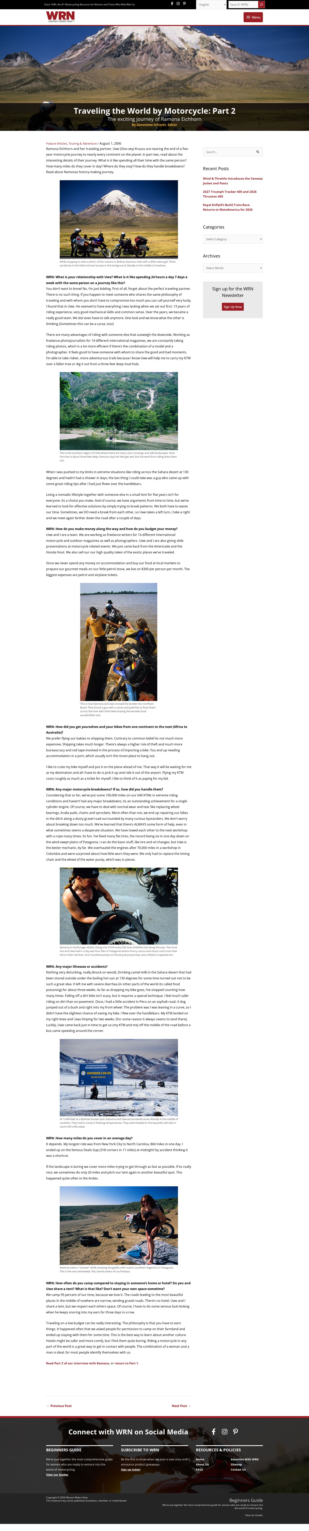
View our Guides (57, 1482)
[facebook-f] (173, 4)
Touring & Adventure (86, 151)
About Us (202, 1472)
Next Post (181, 1413)
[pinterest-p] (185, 4)
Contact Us (238, 1477)
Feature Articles (57, 151)
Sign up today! (131, 1477)
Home (200, 1466)
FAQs (199, 1477)
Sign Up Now (233, 315)
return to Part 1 (130, 1370)
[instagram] (179, 4)
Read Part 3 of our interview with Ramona (79, 1370)
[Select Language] (210, 5)
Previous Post (59, 1413)
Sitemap (236, 1472)
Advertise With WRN (245, 1466)
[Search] (261, 4)
